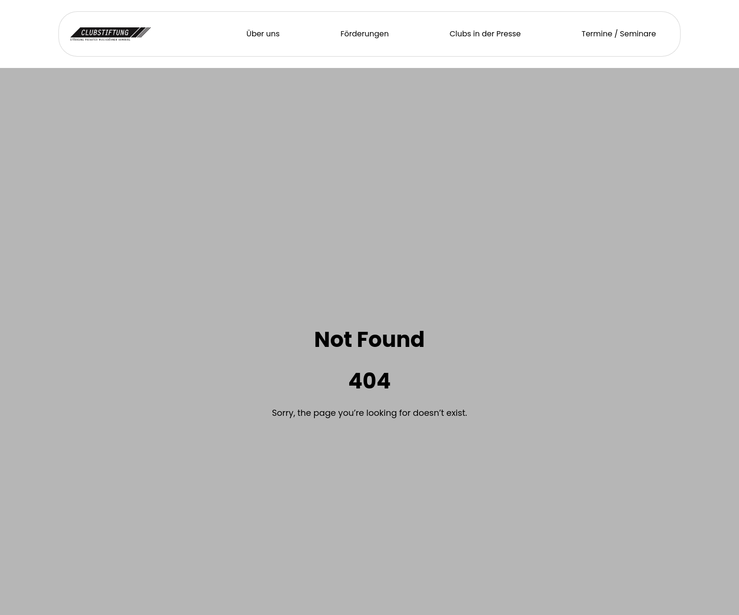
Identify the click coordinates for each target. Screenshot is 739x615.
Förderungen (364, 33)
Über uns (263, 33)
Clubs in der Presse (485, 33)
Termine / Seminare (619, 33)
